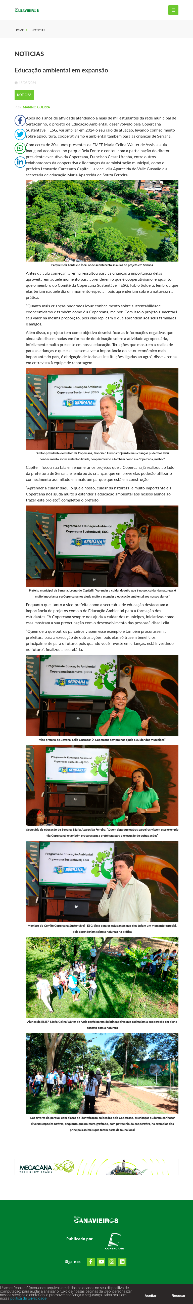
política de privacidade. (28, 1301)
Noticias (38, 30)
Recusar (178, 1298)
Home (19, 30)
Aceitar (150, 1298)
